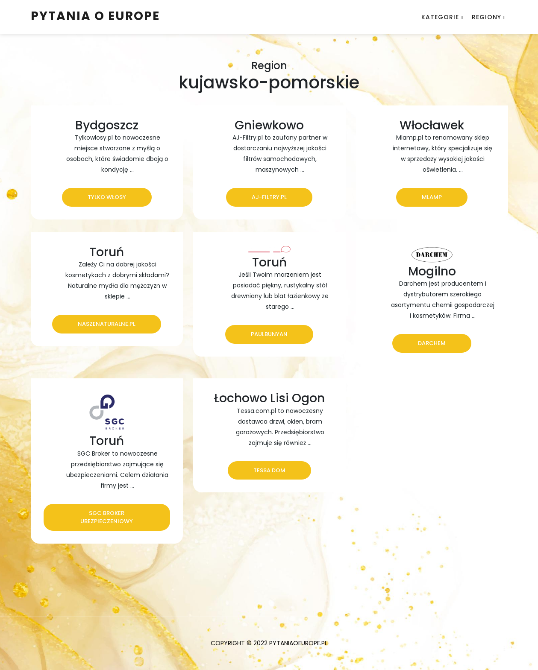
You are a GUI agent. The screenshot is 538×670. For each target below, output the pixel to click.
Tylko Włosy (107, 197)
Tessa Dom (269, 470)
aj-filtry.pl (269, 197)
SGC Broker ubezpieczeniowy (106, 517)
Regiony (486, 17)
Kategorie (440, 17)
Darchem (432, 343)
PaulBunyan (269, 334)
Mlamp (432, 197)
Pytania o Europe (95, 16)
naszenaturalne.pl (106, 324)
